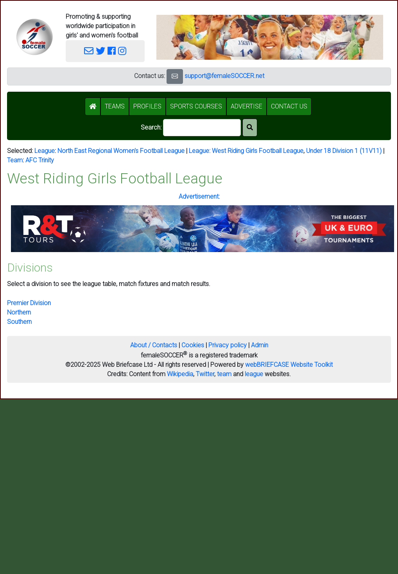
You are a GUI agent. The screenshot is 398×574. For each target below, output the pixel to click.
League (44, 151)
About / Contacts (153, 345)
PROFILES (147, 106)
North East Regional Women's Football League (121, 151)
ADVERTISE (246, 106)
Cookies (192, 345)
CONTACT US (289, 106)
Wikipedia (180, 374)
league (254, 374)
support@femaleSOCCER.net (224, 76)
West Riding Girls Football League (257, 151)
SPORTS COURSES (196, 106)
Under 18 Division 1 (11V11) (344, 151)
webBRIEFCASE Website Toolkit (289, 364)
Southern (19, 321)
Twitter (205, 374)
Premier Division (29, 303)
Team (15, 160)
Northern (19, 312)
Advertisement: (199, 196)
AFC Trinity (39, 160)
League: (200, 151)
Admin (259, 345)
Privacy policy (227, 345)
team (224, 374)
